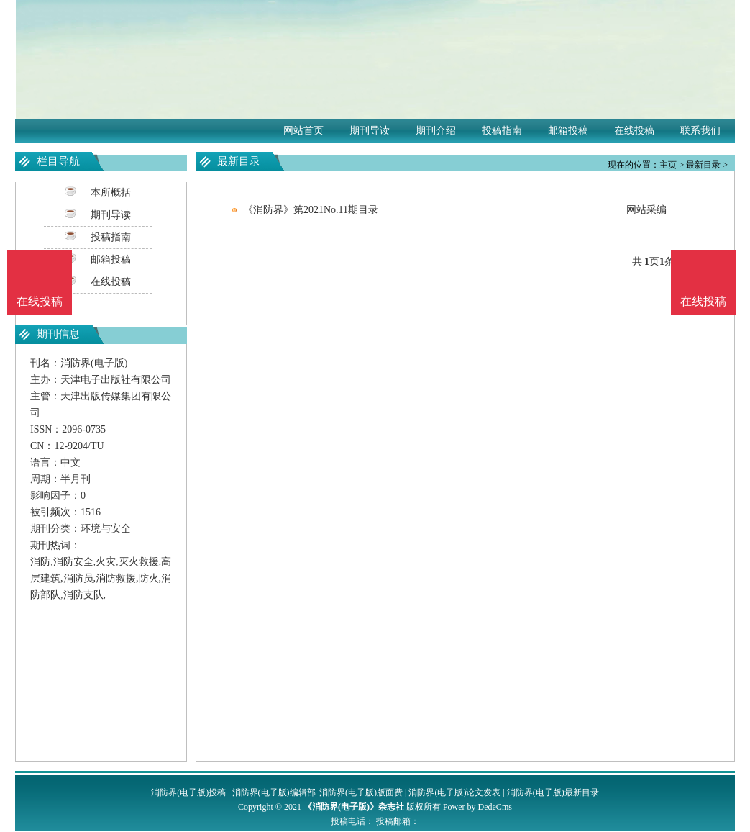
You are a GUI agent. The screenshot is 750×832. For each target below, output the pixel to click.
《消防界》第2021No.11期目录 (310, 209)
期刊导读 (369, 130)
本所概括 (111, 192)
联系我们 (700, 130)
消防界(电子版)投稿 (188, 792)
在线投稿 (634, 130)
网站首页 (303, 130)
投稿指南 (502, 130)
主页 (668, 165)
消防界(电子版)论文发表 (454, 792)
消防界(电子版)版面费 (361, 792)
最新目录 (703, 165)
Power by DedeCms (477, 807)
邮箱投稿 (568, 130)
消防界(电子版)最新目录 (553, 792)
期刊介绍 (436, 130)
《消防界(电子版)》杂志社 (353, 807)
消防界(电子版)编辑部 (274, 792)
